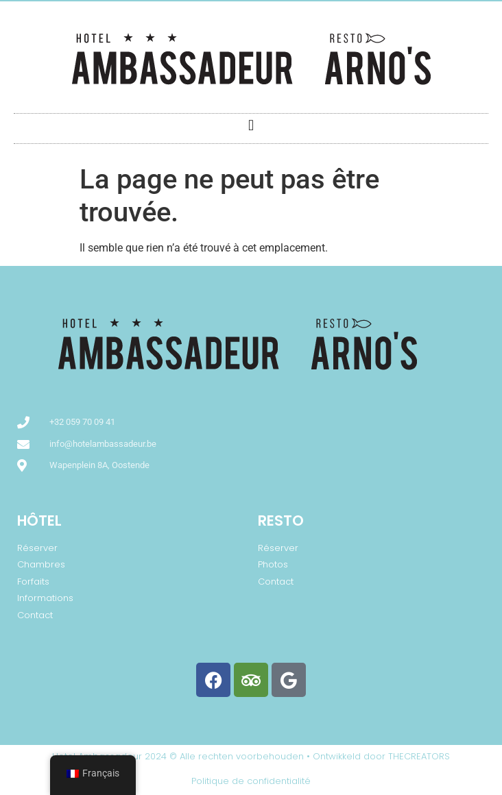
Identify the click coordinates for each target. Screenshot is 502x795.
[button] (250, 125)
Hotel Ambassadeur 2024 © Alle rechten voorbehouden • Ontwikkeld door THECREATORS (251, 756)
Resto (281, 520)
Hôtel (39, 520)
